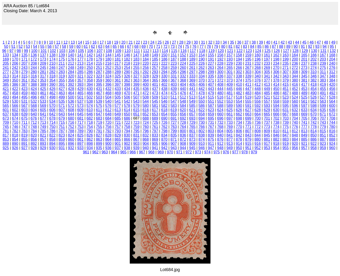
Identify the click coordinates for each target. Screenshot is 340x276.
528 (332, 97)
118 (202, 51)
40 (268, 42)
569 (43, 106)
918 (276, 144)
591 (248, 106)
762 (164, 127)
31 (203, 42)
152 (183, 55)
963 (105, 152)
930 (52, 148)
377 (267, 80)
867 (136, 139)
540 (108, 101)
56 (49, 47)
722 (127, 123)
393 (80, 85)
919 (286, 144)
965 (123, 152)
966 (133, 152)
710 (15, 123)
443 (211, 89)
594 (276, 106)
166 (313, 55)
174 (52, 59)
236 (295, 63)
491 (323, 93)
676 (34, 118)
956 (295, 148)
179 (99, 59)
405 (192, 85)
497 (43, 97)
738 (276, 123)
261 (192, 68)
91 (303, 47)
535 (62, 101)
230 (239, 63)
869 (155, 139)
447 (248, 89)
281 (43, 72)
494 (15, 97)
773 (267, 127)
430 (90, 89)
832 (145, 135)
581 (155, 106)
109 (118, 51)
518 (239, 97)
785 (43, 131)
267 (248, 68)
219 (136, 63)
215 (99, 63)
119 (211, 51)
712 (34, 123)
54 (35, 47)
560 (295, 101)
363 (136, 80)
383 (323, 80)
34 (225, 42)
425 (43, 89)
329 (155, 76)
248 (71, 68)
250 (90, 68)
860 (71, 139)
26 (167, 42)
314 (15, 76)
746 (15, 127)
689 (155, 118)
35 (232, 42)
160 (257, 55)
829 (118, 135)
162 (276, 55)
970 (170, 152)
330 (164, 76)
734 (239, 123)
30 (196, 42)
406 (202, 85)
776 (295, 127)
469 (118, 93)
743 (323, 123)
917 (267, 144)
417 (304, 85)
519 (248, 97)
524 (295, 97)
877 (229, 139)
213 (80, 63)
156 (220, 55)
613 (118, 110)
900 (108, 144)
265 (229, 68)
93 (317, 47)
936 (108, 148)
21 (131, 42)
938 (127, 148)
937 (118, 148)
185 (155, 59)
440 (183, 89)
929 (43, 148)
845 (267, 135)
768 (220, 127)
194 (239, 59)
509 (155, 97)
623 (211, 110)
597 (304, 106)
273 (304, 68)
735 (248, 123)
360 (108, 80)
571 (62, 106)
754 (90, 127)
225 (192, 63)
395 (99, 85)
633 (304, 110)
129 (305, 51)
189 (192, 59)
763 (174, 127)
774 (276, 127)
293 (155, 72)
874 (202, 139)
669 (304, 114)
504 (108, 97)
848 (295, 135)
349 (6, 80)
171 (24, 59)
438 (164, 89)
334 (202, 76)
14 (80, 42)
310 (313, 72)
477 (192, 93)
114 (165, 51)
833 (155, 135)
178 (90, 59)
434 (127, 89)
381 (304, 80)
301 (229, 72)
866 (127, 139)
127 (286, 51)
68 (136, 47)
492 (332, 93)
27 (174, 42)
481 (229, 93)
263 (211, 68)
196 (257, 59)
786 (52, 131)
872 (183, 139)
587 (211, 106)
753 (80, 127)
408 (220, 85)
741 (304, 123)
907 (174, 144)
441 (192, 89)
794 (127, 131)
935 (99, 148)
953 (267, 148)
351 (24, 80)
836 (183, 135)
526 (313, 97)
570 (52, 106)
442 (202, 89)
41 (275, 42)
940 (145, 148)
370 (202, 80)
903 (136, 144)
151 (174, 55)
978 (244, 152)
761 (155, 127)
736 (257, 123)
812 (295, 131)
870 (164, 139)
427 (62, 89)
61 (86, 47)
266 (239, 68)
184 (145, 59)
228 (220, 63)
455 (323, 89)
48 (326, 42)
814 (313, 131)
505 (118, 97)
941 (155, 148)
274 (313, 68)
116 (183, 51)
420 (332, 85)
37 (246, 42)
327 (136, 76)
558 (276, 101)
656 (183, 114)
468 (108, 93)
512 (183, 97)
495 (24, 97)
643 (62, 114)
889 (6, 144)
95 (332, 47)
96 (4, 51)
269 (267, 68)
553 (229, 101)
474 (164, 93)
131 (323, 51)
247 (62, 68)
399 (136, 85)
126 (277, 51)
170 (15, 59)
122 (239, 51)
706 (313, 118)
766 (202, 127)
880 (257, 139)
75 (187, 47)
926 (15, 148)
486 (276, 93)
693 (192, 118)
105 (81, 51)
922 (313, 144)
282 (52, 72)
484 (257, 93)
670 (313, 114)
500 (71, 97)
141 (80, 55)
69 (143, 47)
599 (323, 106)
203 (323, 59)
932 (71, 148)
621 (192, 110)
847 (286, 135)
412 (257, 85)
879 (248, 139)
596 (295, 106)
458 (15, 93)
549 (192, 101)
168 (332, 55)
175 (62, 59)
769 (229, 127)
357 (80, 80)
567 (24, 106)
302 (239, 72)
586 (202, 106)
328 (145, 76)
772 (257, 127)
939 (136, 148)
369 (192, 80)
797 (155, 131)
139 (62, 55)
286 (90, 72)
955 (286, 148)
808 (257, 131)
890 (15, 144)
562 (313, 101)
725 (155, 123)
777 (304, 127)
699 (248, 118)
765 (192, 127)
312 (332, 72)
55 (42, 47)
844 (257, 135)
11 (58, 42)
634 (313, 110)
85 (259, 47)
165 (304, 55)
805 (229, 131)
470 (127, 93)
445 (229, 89)
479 (211, 93)
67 (129, 47)
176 (71, 59)
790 (90, 131)
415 (286, 85)
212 (71, 63)
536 (71, 101)
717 (80, 123)
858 (52, 139)
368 (183, 80)
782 (15, 131)
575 (99, 106)
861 (80, 139)
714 (52, 123)
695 (211, 118)
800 (183, 131)
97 (11, 51)
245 (43, 68)
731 (211, 123)
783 (24, 131)
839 (211, 135)
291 (136, 72)
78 (209, 47)
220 (145, 63)
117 (193, 51)
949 (229, 148)
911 (211, 144)
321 (80, 76)
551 (211, 101)
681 (80, 118)
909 (192, 144)
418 (313, 85)
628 (257, 110)
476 (183, 93)
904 (145, 144)
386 (15, 85)
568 (34, 106)
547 (174, 101)
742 (313, 123)
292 (145, 72)
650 (127, 114)
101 (43, 51)
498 (52, 97)
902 (127, 144)
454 (313, 89)
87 (274, 47)
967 (142, 152)
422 (15, 89)
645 (80, 114)
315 (24, 76)
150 (164, 55)
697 (229, 118)
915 (248, 144)
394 (90, 85)
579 (136, 106)
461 (43, 93)
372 (220, 80)
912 (220, 144)
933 (80, 148)
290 (127, 72)
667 (286, 114)
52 (21, 47)
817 (6, 135)
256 (145, 68)
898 (90, 144)
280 (34, 72)
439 (174, 89)
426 (52, 89)
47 (319, 42)
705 (304, 118)
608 (71, 110)
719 (99, 123)
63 (100, 47)
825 (80, 135)
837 (192, 135)
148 (145, 55)
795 (136, 131)
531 (24, 101)
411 (248, 85)
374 (239, 80)
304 (257, 72)
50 (6, 47)
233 (267, 63)
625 (229, 110)
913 (229, 144)
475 (174, 93)
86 (267, 47)
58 (64, 47)
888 (332, 139)
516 (220, 97)
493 (6, 97)
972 (189, 152)
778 (313, 127)
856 (34, 139)
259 (174, 68)
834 (164, 135)
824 (71, 135)
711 (24, 123)
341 (267, 76)
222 (164, 63)
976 (226, 152)
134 (15, 55)
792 (108, 131)
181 (118, 59)
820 (34, 135)
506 (127, 97)
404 (183, 85)
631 (286, 110)
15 (87, 42)
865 (118, 139)
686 (127, 118)
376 (257, 80)
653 (155, 114)
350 (15, 80)
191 (211, 59)
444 (220, 89)
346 (313, 76)
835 (174, 135)
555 (248, 101)
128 (295, 51)
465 (80, 93)
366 (164, 80)
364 (145, 80)
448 (257, 89)
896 (71, 144)
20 (123, 42)
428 (71, 89)
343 (286, 76)
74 (180, 47)
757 (118, 127)
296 (183, 72)
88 (281, 47)
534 (52, 101)
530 (15, 101)
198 (276, 59)
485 (267, 93)
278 (15, 72)
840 (220, 135)
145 (118, 55)
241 (6, 68)
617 (155, 110)
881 (267, 139)
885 (304, 139)
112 (146, 51)
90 (296, 47)
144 (108, 55)
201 (304, 59)
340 (257, 76)
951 (248, 148)
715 (62, 123)
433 (118, 89)
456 (332, 89)
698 (239, 118)
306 (276, 72)
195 (248, 59)
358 (90, 80)
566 (15, 106)
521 (267, 97)
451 (286, 89)
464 (71, 93)
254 (127, 68)
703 (286, 118)
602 (15, 110)
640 (34, 114)
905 (155, 144)
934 (90, 148)
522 (276, 97)
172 (34, 59)
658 (202, 114)
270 (276, 68)
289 (118, 72)
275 (323, 68)
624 (220, 110)
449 (267, 89)
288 (108, 72)
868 (145, 139)
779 (323, 127)
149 (155, 55)
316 (34, 76)
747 (24, 127)
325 (118, 76)
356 (71, 80)
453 (304, 89)
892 (34, 144)
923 (323, 144)
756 (108, 127)
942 (164, 148)
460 (34, 93)
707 (323, 118)
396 (108, 85)
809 (267, 131)
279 (24, 72)
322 (90, 76)
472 (145, 93)
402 (164, 85)
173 (43, 59)
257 (155, 68)
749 (43, 127)
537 (80, 101)
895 (62, 144)
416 (295, 85)
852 (332, 135)
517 (229, 97)
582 (164, 106)
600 (332, 106)
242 (15, 68)
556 (257, 101)
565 (6, 106)
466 (90, 93)
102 (53, 51)
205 (6, 63)
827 (99, 135)
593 (267, 106)
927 (24, 148)
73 (173, 47)
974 (207, 152)
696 (220, 118)
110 (127, 51)
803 (211, 131)
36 (239, 42)
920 (295, 144)
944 (183, 148)
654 (164, 114)
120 (221, 51)
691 (174, 118)
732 (220, 123)
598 (313, 106)
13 (73, 42)
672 (332, 114)
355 (62, 80)
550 (202, 101)
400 (145, 85)
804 (220, 131)
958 (313, 148)
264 (220, 68)
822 (52, 135)
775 (286, 127)
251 (99, 68)
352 (34, 80)
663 (248, 114)
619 (174, 110)
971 (179, 152)
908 (183, 144)
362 (127, 80)
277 (6, 72)
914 (239, 144)
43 (290, 42)
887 (323, 139)
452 (295, 89)
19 (116, 42)
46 (311, 42)
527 (323, 97)
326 (127, 76)
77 (201, 47)
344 (295, 76)
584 (183, 106)
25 (159, 42)
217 (118, 63)
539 (99, 101)
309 (304, 72)
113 (155, 51)
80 (223, 47)
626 (239, 110)
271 (286, 68)
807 (248, 131)
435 (136, 89)
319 (62, 76)
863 (99, 139)
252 (108, 68)
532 (34, 101)
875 (211, 139)
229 (229, 63)
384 (332, 80)
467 (99, 93)
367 (174, 80)
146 (127, 55)
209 (43, 63)
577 (118, 106)
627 (248, 110)
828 (108, 135)
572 (71, 106)
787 (62, 131)
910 (202, 144)
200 (295, 59)
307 (286, 72)
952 (257, 148)
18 (109, 42)
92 (310, 47)
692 (183, 118)
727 (174, 123)
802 (202, 131)
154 (202, 55)
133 (6, 55)
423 (24, 89)
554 (239, 101)
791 (99, 131)
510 (164, 97)
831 (136, 135)
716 (71, 123)
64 (107, 47)
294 (164, 72)
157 (229, 55)
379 (286, 80)
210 (52, 63)
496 (34, 97)
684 (108, 118)
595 (286, 106)
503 (99, 97)
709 (6, 123)
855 (24, 139)
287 (99, 72)
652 (145, 114)
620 (183, 110)
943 (174, 148)
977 (235, 152)
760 (145, 127)
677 (43, 118)
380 (295, 80)
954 (276, 148)
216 (108, 63)
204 (332, 59)
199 (286, 59)
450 (276, 89)
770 (239, 127)
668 (295, 114)
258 (164, 68)
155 (211, 55)
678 (52, 118)
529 (6, 101)
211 (62, 63)
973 (198, 152)
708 (332, 118)
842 (239, 135)
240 (332, 63)
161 (267, 55)
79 (216, 47)
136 (34, 55)
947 (211, 148)
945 (192, 148)
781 (6, 131)
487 (286, 93)
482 (239, 93)
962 (95, 152)
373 (229, 80)
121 (230, 51)
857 (43, 139)
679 (62, 118)
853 (6, 139)
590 (239, 106)
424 (34, 89)
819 (24, 135)
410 (239, 85)
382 (313, 80)
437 (155, 89)
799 (174, 131)
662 (239, 114)
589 (229, 106)
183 (136, 59)
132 (333, 51)
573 (80, 106)
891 (24, 144)
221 (155, 63)
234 (276, 63)
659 (211, 114)
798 (164, 131)
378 (276, 80)
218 (127, 63)
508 (145, 97)
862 (90, 139)
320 (71, 76)
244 (34, 68)
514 (202, 97)
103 (62, 51)
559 (286, 101)
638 (15, 114)
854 (15, 139)
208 (34, 63)
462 (52, 93)
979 (254, 152)
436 (145, 89)
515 (211, 97)
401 (155, 85)
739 (286, 123)
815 (323, 131)
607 (62, 110)
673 (6, 118)
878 (239, 139)
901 (118, 144)
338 (239, 76)
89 (288, 47)
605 (43, 110)
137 (43, 55)
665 (267, 114)
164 (295, 55)
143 (99, 55)
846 (276, 135)
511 (174, 97)
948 (220, 148)
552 (220, 101)
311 (323, 72)
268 (257, 68)
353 (43, 80)
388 (34, 85)
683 (99, 118)
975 (217, 152)
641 (43, 114)
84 (252, 47)
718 (90, 123)
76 (194, 47)
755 (99, 127)
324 (108, 76)
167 (323, 55)
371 (211, 80)
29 (189, 42)
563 (323, 101)
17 (102, 42)
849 (304, 135)
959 (323, 148)
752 (71, 127)
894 (52, 144)
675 (24, 118)
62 (93, 47)
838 (202, 135)
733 (229, 123)
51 (13, 47)
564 (332, 101)
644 (71, 114)
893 (43, 144)
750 (52, 127)
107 (99, 51)
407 (211, 85)
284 (71, 72)
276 (332, 68)
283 (62, 72)
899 (99, 144)
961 (86, 152)
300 (220, 72)
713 (43, 123)
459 (24, 93)
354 (52, 80)
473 (155, 93)
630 (276, 110)
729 (192, 123)
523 (286, 97)
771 (248, 127)
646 (90, 114)
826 (90, 135)
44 (297, 42)
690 (164, 118)
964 (114, 152)
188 (183, 59)
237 (304, 63)
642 (52, 114)
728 (183, 123)
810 (276, 131)
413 (267, 85)
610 (90, 110)
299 (211, 72)
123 (249, 51)
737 (267, 123)
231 (248, 63)
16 (94, 42)
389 (43, 85)
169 (6, 59)
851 (323, 135)
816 (332, 131)
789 (80, 131)
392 (71, 85)
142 (90, 55)
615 (136, 110)
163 (286, 55)
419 (323, 85)
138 (52, 55)
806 (239, 131)
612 (108, 110)
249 (80, 68)
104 (72, 51)
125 (267, 51)
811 (286, 131)
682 (90, 118)
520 (257, 97)
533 (43, 101)
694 (202, 118)
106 (90, 51)
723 (136, 123)
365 (155, 80)
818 (15, 135)
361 (118, 80)
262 (202, 68)
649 (118, 114)
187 (174, 59)
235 (286, 63)
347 (323, 76)
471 (136, 93)
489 (304, 93)
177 (80, 59)
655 (174, 114)
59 (71, 47)
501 (80, 97)
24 (152, 42)
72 (165, 47)
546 (164, 101)
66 (122, 47)
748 (34, 127)
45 (304, 42)
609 (80, 110)
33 (217, 42)
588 (220, 106)
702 (276, 118)
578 (127, 106)
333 (192, 76)
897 (80, 144)
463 (62, 93)
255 (136, 68)
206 (15, 63)
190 (202, 59)
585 (192, 106)
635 (323, 110)
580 (145, 106)
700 (257, 118)
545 (155, 101)
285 (80, 72)
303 (248, 72)
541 (118, 101)
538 (90, 101)
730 (202, 123)
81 (230, 47)
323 (99, 76)
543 (136, 101)
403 (174, 85)
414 (276, 85)
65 (115, 47)
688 (145, 118)
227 (211, 63)
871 (174, 139)
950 (239, 148)
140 (71, 55)
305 (267, 72)
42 (283, 42)
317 (43, 76)
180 (108, 59)
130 (314, 51)
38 (254, 42)
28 (181, 42)
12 (65, 42)
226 (202, 63)
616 (145, 110)
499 (62, 97)
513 (192, 97)
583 (174, 106)
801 (192, 131)
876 (220, 139)
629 (267, 110)
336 (220, 76)
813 (304, 131)
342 (276, 76)
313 (6, 76)
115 (174, 51)
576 (108, 106)
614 (127, 110)
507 (136, 97)
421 (6, 89)
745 (6, 127)
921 (304, 144)
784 (34, 131)
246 (52, 68)
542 (127, 101)
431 (99, 89)
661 (229, 114)
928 (34, 148)
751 (62, 127)
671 (323, 114)
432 (108, 89)
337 (229, 76)
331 (174, 76)
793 (118, 131)
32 (210, 42)
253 (118, 68)
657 (192, 114)
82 (238, 47)
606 (52, 110)
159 (248, 55)
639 (24, 114)
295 (174, 72)
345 (304, 76)
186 (164, 59)
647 (99, 114)
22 (138, 42)
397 (118, 85)
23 (145, 42)
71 (158, 47)
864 (108, 139)
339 (248, 76)
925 (6, 148)
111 (137, 51)
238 (313, 63)
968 (151, 152)
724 (145, 123)
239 (323, 63)
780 (332, 127)
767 (211, 127)
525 (304, 97)
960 (332, 148)
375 (248, 80)
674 (15, 118)
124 (258, 51)
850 (313, 135)
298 (202, 72)
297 (192, 72)
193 (229, 59)
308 (295, 72)
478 (202, 93)
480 (220, 93)
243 (24, 68)
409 (229, 85)
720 (108, 123)
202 (313, 59)
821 (43, 135)
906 (164, 144)
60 (78, 47)
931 (62, 148)
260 (183, 68)
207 (24, 63)
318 (52, 76)
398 (127, 85)
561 (304, 101)
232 (257, 63)
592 (257, 106)
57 (57, 47)
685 (118, 118)
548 (183, 101)
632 (295, 110)
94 (324, 47)
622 (202, 110)
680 (71, 118)
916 (257, 144)
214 (90, 63)
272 (295, 68)
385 (6, 85)
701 (267, 118)
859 (62, 139)
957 (304, 148)
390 (52, 85)
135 (24, 55)
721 (118, 123)
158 (239, 55)
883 (286, 139)
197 (267, 59)
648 (108, 114)
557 (267, 101)
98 (19, 51)
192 (220, 59)
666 (276, 114)
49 (333, 42)
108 (109, 51)
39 (261, 42)
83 (245, 47)
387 (24, 85)
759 (136, 127)
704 (295, 118)
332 (183, 76)
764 (183, 127)
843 (248, 135)
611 (99, 110)
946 (202, 148)
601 (6, 110)
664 (257, 114)
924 (332, 144)
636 (332, 110)
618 (164, 110)
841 (229, 135)
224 (183, 63)
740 (295, 123)
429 (80, 89)
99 (26, 51)
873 (192, 139)
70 (151, 47)
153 (192, 55)
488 (295, 93)
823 (62, 135)
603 (24, 110)
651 (136, 114)
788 (71, 131)
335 (211, 76)
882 (276, 139)
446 (239, 89)
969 (160, 152)
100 (34, 51)
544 (145, 101)
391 (62, 85)
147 (136, 55)
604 (34, 110)
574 (90, 106)
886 (313, 139)
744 (332, 123)
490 (313, 93)
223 (174, 63)
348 (332, 76)
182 (127, 59)
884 (295, 139)
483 (248, 93)
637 (6, 114)
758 (127, 127)
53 (28, 47)
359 (99, 80)
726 (164, 123)
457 (6, 93)
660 (220, 114)
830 (127, 135)
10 (51, 42)
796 (145, 131)
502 (90, 97)
